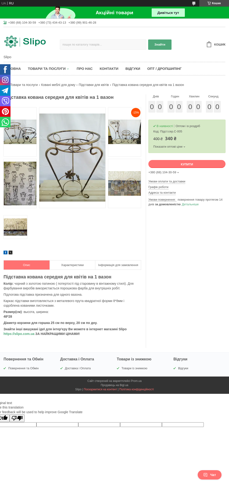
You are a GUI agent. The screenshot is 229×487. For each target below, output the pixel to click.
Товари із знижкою (134, 368)
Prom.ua (136, 381)
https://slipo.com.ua (19, 334)
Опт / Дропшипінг (164, 68)
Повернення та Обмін (23, 368)
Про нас (85, 68)
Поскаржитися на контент (100, 389)
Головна (12, 68)
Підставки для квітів (94, 85)
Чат (209, 475)
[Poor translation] (17, 418)
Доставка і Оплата (78, 368)
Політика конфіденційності (136, 389)
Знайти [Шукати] (159, 44)
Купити (187, 164)
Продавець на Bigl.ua (114, 385)
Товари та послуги (47, 68)
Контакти (109, 68)
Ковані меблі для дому (58, 85)
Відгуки (132, 68)
